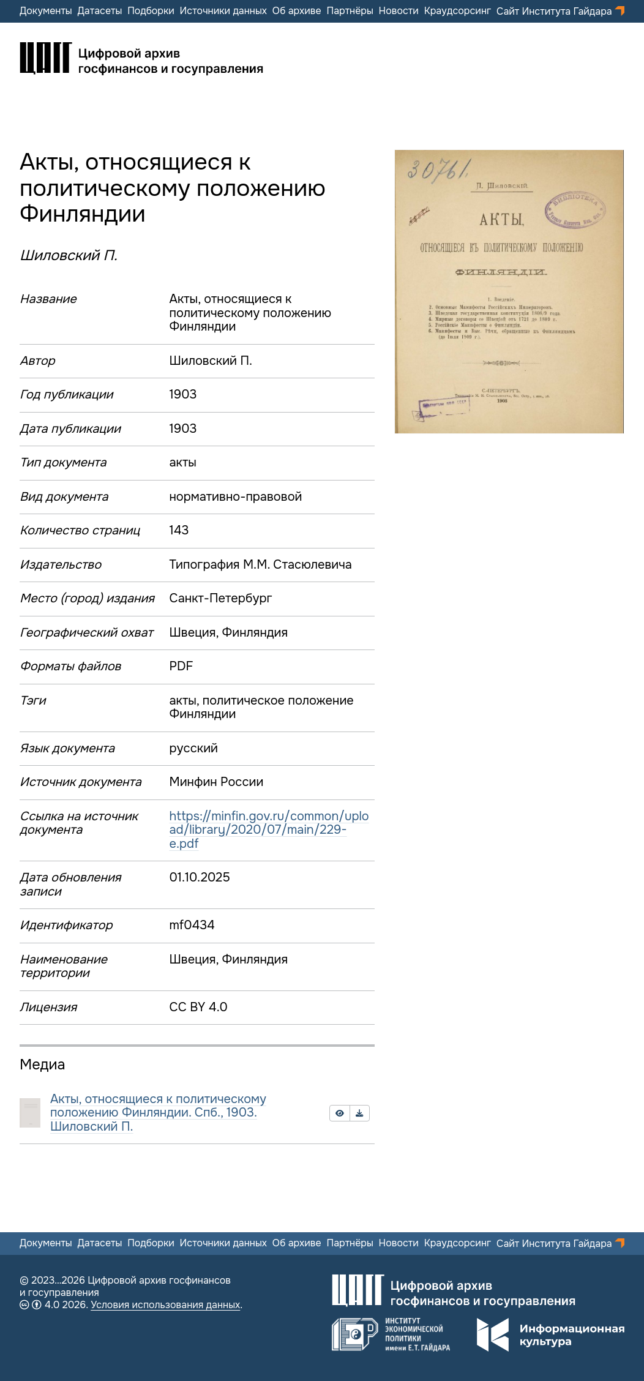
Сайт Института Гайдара (555, 11)
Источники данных (223, 11)
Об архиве (296, 11)
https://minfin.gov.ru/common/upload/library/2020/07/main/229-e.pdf (269, 830)
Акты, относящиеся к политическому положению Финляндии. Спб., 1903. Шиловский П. (158, 1112)
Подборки (150, 11)
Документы (46, 11)
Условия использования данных (165, 1304)
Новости (399, 11)
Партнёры (349, 11)
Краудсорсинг (458, 11)
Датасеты (99, 11)
